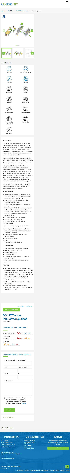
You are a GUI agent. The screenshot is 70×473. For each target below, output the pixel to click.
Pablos (7, 468)
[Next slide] (32, 30)
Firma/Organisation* (10, 360)
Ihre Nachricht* (8, 381)
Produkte (10, 11)
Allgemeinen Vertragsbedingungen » (11, 454)
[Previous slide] (4, 30)
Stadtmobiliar (19, 470)
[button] (6, 53)
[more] (24, 403)
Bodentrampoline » (29, 442)
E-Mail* (6, 373)
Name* (6, 367)
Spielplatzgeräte (43, 470)
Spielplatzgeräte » (29, 440)
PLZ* (19, 373)
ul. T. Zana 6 (4, 440)
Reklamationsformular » (8, 458)
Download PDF (58, 448)
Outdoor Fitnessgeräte (30, 470)
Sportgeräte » (28, 445)
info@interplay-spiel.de (7, 446)
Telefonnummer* (23, 367)
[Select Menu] (66, 2)
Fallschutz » (27, 443)
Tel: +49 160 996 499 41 (8, 444)
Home (3, 11)
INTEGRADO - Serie (22, 11)
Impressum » (4, 457)
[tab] (15, 45)
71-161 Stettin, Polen (6, 442)
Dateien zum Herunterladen (15, 327)
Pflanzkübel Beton (53, 470)
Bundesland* (22, 360)
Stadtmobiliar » (28, 447)
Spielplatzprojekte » (30, 448)
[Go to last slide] (3, 53)
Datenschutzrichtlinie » (7, 452)
